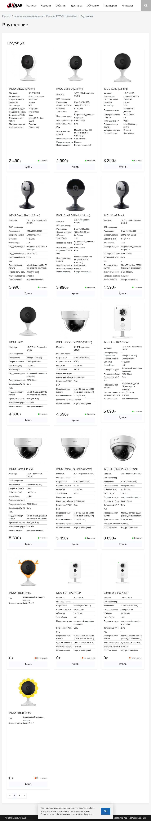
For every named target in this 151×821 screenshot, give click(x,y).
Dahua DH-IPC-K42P (68, 592)
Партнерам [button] (110, 5)
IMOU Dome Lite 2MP (21, 468)
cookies (90, 808)
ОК (105, 811)
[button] (146, 5)
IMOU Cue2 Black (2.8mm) (24, 215)
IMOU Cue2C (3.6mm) (22, 88)
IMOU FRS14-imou (20, 592)
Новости (46, 5)
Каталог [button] (31, 5)
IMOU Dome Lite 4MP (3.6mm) (74, 468)
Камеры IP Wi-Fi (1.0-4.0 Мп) (61, 16)
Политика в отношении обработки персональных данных (118, 818)
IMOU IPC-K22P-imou (116, 342)
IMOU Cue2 (16, 342)
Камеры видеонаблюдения (28, 16)
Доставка (76, 5)
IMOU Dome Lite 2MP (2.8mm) (74, 342)
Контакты (127, 5)
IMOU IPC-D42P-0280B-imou (121, 468)
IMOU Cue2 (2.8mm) (116, 88)
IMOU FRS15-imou (20, 712)
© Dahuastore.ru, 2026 (15, 818)
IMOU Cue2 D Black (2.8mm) (73, 215)
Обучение (93, 5)
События (60, 5)
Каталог (6, 16)
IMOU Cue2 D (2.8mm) (69, 88)
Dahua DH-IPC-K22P (116, 592)
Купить (28, 166)
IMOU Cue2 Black (114, 215)
